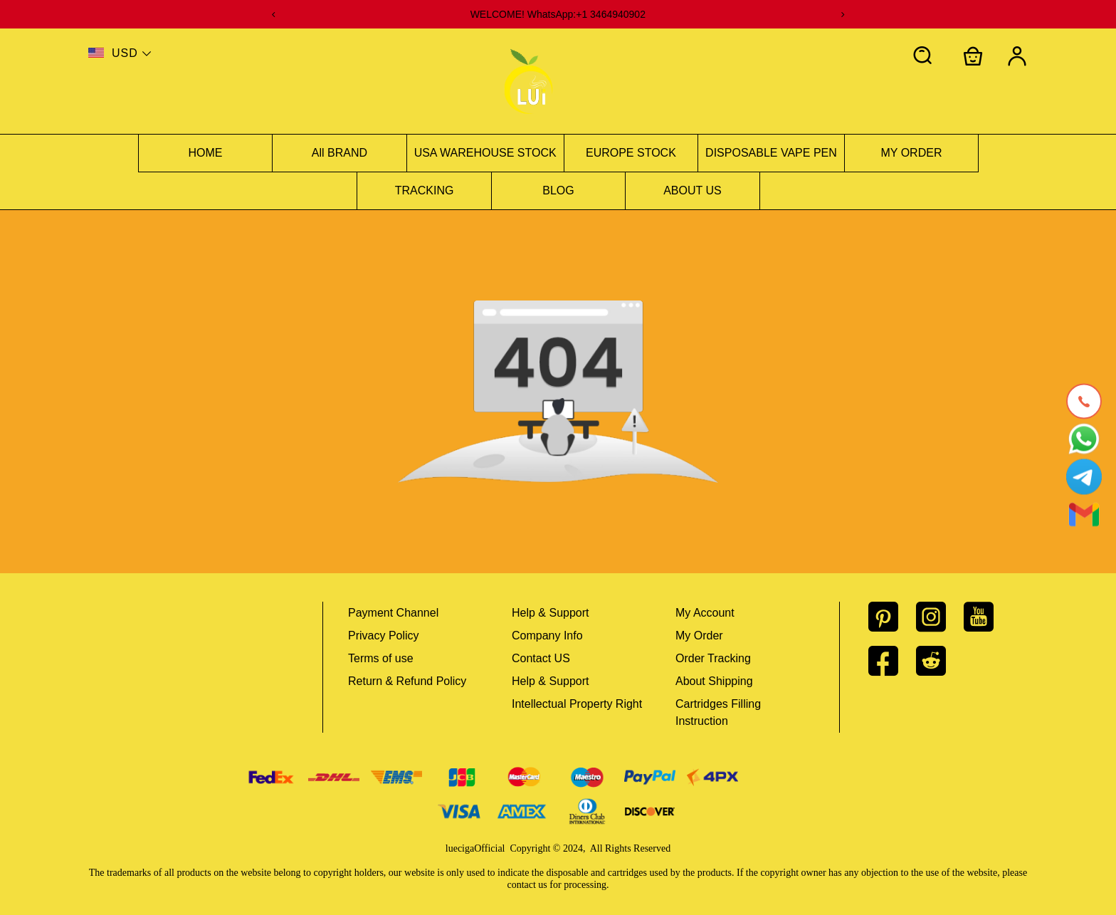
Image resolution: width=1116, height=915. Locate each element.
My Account (705, 613)
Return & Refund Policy (407, 681)
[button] (923, 56)
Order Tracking (713, 658)
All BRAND (339, 153)
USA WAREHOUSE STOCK (485, 153)
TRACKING (424, 190)
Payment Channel (393, 613)
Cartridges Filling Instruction (718, 712)
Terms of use (381, 658)
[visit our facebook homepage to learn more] (892, 661)
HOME (206, 153)
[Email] (1084, 514)
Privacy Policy (383, 635)
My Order (699, 635)
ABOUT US (692, 190)
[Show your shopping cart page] (973, 56)
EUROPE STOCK (631, 153)
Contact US (541, 658)
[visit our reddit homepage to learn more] (940, 661)
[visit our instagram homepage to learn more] (940, 617)
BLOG (558, 190)
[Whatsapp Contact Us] (1084, 438)
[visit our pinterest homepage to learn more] (892, 617)
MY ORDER (911, 153)
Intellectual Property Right (577, 704)
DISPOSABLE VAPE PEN (771, 153)
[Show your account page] (1017, 56)
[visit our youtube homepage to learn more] (987, 617)
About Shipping (714, 681)
